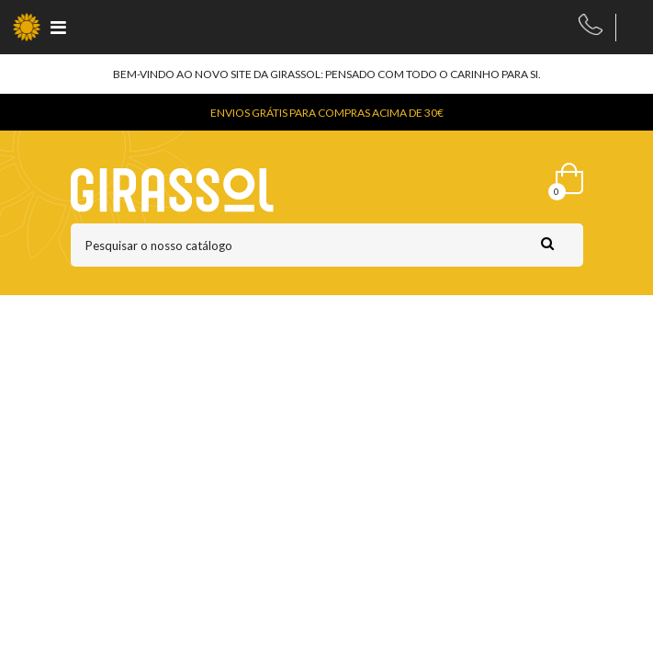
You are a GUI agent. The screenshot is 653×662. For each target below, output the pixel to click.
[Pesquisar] (327, 245)
